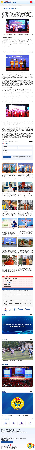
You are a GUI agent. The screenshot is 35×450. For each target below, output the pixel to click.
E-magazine (5, 364)
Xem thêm (31, 314)
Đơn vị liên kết (5, 419)
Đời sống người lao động (8, 280)
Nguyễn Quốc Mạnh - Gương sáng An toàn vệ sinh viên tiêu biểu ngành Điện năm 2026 (9, 175)
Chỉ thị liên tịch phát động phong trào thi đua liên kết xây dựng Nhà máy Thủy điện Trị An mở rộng (17, 304)
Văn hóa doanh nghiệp (7, 286)
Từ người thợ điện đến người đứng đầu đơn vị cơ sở (9, 249)
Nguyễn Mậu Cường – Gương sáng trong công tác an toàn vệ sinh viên (25, 175)
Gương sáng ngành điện (8, 282)
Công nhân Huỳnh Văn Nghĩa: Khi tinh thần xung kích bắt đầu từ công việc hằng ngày (9, 267)
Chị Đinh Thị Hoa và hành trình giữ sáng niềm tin (25, 194)
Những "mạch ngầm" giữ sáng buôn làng (9, 193)
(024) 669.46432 (7, 439)
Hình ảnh (4, 340)
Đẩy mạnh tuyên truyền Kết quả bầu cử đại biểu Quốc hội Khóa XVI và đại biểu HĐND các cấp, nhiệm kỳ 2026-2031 (17, 296)
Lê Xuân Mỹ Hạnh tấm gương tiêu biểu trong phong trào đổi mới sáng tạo (25, 230)
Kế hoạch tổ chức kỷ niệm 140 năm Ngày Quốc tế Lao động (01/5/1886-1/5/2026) (16, 291)
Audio (4, 392)
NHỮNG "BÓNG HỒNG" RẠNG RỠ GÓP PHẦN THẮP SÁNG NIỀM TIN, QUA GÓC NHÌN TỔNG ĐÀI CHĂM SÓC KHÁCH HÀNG (9, 230)
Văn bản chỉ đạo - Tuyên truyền (9, 289)
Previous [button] (31, 419)
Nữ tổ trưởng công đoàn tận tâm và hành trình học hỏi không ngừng (25, 212)
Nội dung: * (5, 150)
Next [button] (32, 419)
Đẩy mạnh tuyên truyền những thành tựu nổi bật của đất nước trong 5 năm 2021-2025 (17, 293)
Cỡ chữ (29, 10)
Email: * (19, 146)
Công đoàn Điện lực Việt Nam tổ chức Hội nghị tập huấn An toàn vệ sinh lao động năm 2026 (17, 336)
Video (3, 315)
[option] (6, 424)
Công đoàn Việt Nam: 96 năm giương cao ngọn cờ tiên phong (12, 388)
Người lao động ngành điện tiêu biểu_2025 (11, 278)
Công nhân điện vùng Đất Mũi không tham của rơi (24, 267)
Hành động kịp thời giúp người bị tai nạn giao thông (9, 212)
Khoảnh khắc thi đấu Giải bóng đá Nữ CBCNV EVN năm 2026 (12, 360)
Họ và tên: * (5, 146)
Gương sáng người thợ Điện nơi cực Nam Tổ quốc (25, 249)
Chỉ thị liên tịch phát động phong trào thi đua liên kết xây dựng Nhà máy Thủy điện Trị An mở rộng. (17, 301)
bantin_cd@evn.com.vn (6, 440)
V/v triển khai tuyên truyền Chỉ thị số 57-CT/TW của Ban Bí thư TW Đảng (15, 298)
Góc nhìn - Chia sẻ (7, 284)
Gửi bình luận (7, 157)
